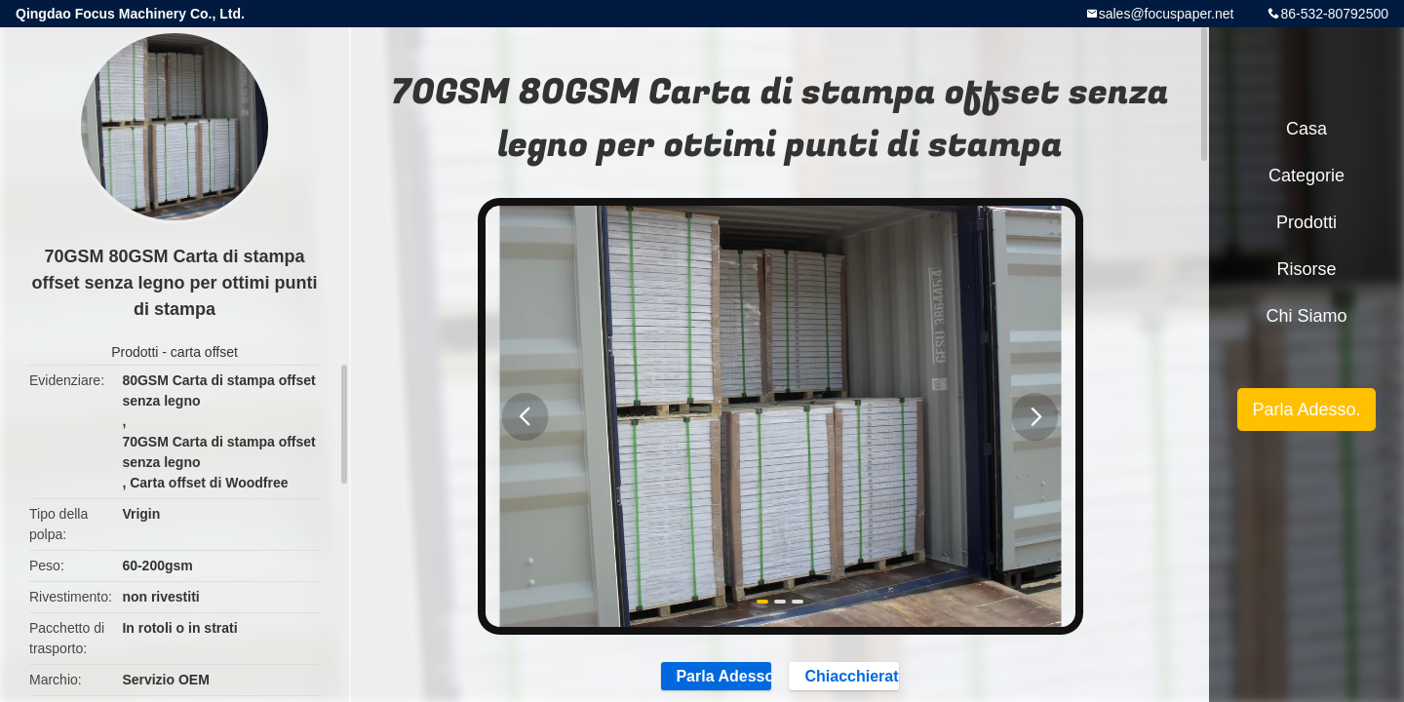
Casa (1306, 128)
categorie (1306, 175)
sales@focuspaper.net (1166, 13)
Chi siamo (1306, 316)
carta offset (204, 352)
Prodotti (134, 352)
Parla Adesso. (1306, 409)
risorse (1306, 269)
